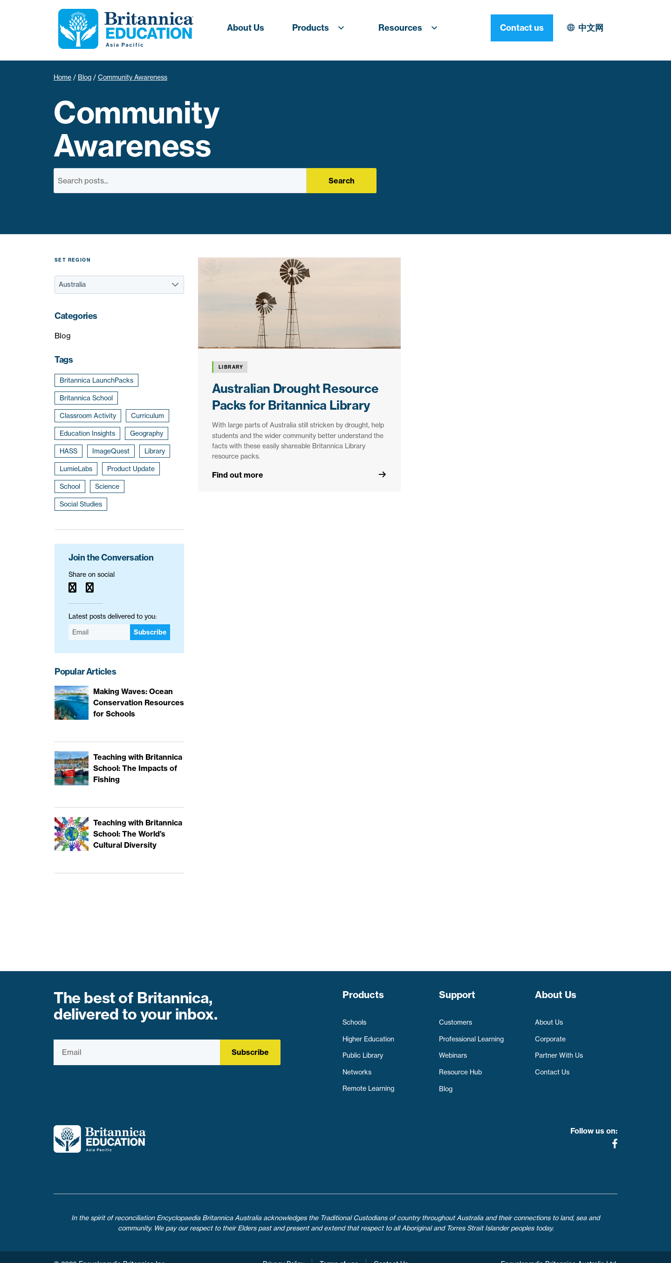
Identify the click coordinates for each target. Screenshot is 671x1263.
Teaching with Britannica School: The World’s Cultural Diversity (137, 834)
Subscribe (150, 632)
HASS (68, 451)
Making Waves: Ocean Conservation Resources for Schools (138, 702)
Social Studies (81, 504)
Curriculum (147, 416)
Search (342, 180)
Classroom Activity (88, 416)
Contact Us (552, 1068)
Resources (411, 28)
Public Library (362, 1051)
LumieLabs (76, 469)
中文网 (509, 27)
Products (321, 28)
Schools (354, 1018)
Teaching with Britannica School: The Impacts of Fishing (137, 768)
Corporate (550, 1035)
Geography (146, 433)
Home (62, 77)
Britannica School (86, 398)
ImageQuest (111, 451)
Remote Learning (368, 1085)
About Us (245, 27)
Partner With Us (559, 1051)
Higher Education (368, 1035)
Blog (84, 77)
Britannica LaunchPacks (96, 380)
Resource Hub (460, 1068)
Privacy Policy (283, 1250)
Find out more (237, 475)
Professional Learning (471, 1035)
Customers (455, 1018)
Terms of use (339, 1250)
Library (154, 451)
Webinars (453, 1051)
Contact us (586, 27)
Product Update (131, 469)
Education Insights (87, 433)
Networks (356, 1068)
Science (107, 486)
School (70, 486)
